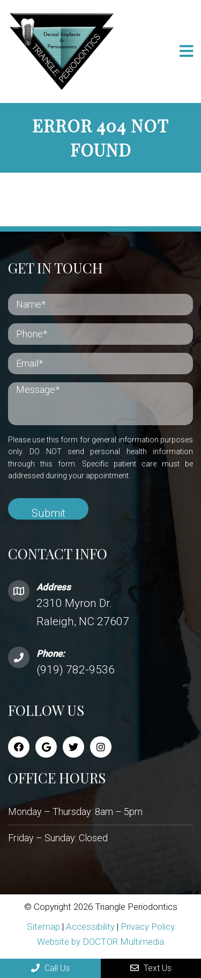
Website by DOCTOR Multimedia (100, 941)
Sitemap (43, 926)
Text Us (151, 968)
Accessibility (90, 926)
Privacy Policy (148, 926)
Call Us (50, 968)
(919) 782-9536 (75, 669)
